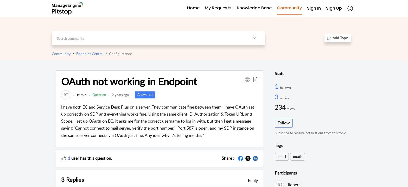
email (282, 156)
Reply (253, 180)
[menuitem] (313, 8)
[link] (65, 94)
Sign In (314, 8)
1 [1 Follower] (277, 86)
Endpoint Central (89, 53)
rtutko (81, 94)
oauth (297, 156)
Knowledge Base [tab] (254, 8)
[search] (148, 38)
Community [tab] (289, 8)
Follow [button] (284, 123)
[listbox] (254, 38)
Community (61, 53)
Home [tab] (193, 8)
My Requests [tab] (218, 8)
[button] (247, 79)
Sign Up (334, 8)
